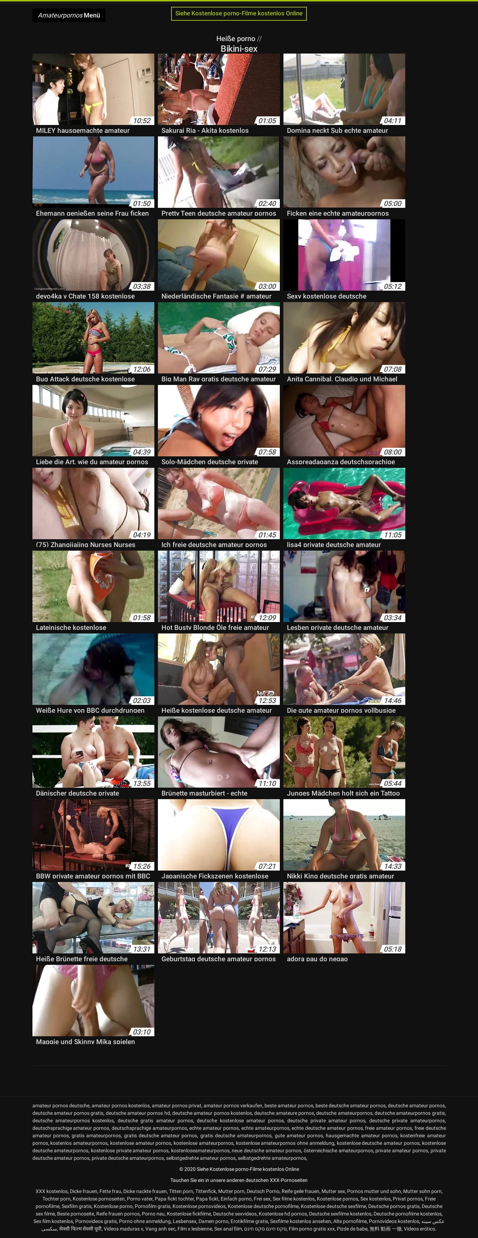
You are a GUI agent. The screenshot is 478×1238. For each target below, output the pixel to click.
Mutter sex (333, 1191)
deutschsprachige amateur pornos (70, 1128)
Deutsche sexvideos (235, 1214)
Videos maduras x (123, 1229)
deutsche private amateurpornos (407, 1120)
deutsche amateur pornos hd (138, 1113)
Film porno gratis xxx (312, 1229)
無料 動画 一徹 (386, 1229)
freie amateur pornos (388, 1128)
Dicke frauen (83, 1191)
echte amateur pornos (214, 1128)
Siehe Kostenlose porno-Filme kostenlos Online (239, 13)
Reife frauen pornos (118, 1214)
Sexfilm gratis (77, 1206)
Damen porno (213, 1221)
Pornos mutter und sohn (374, 1191)
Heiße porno (236, 38)
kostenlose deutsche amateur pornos (378, 1143)
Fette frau (110, 1191)
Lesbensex (184, 1221)
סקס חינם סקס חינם (265, 1229)
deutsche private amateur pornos (326, 1120)
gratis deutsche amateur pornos (160, 1135)
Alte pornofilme (350, 1221)
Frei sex (262, 1199)
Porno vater (140, 1199)
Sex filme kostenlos (294, 1199)
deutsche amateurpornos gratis (410, 1113)
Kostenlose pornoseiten (99, 1199)
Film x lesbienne (195, 1229)
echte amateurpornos (265, 1128)
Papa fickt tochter (174, 1199)
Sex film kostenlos (53, 1221)
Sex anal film (228, 1229)
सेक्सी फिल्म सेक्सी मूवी (80, 1229)
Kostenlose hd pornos (283, 1214)
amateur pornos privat (176, 1105)
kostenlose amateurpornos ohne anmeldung (285, 1143)
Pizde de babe (352, 1229)
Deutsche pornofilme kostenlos (408, 1214)
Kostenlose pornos (337, 1199)
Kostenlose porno (113, 1206)
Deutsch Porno (263, 1191)
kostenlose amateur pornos (140, 1143)
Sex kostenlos (375, 1199)
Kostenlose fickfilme (189, 1214)
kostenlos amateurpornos (79, 1143)
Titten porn (181, 1191)
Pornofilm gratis (152, 1206)
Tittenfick (205, 1191)
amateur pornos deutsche (60, 1105)
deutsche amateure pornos (284, 1113)
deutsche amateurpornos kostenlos (73, 1120)
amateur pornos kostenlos (121, 1105)
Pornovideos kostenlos (394, 1221)
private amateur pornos (401, 1150)
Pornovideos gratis (96, 1221)
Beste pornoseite (75, 1214)
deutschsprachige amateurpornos (149, 1128)
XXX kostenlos (52, 1191)
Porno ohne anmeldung (145, 1221)
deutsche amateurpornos (344, 1113)
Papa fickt (207, 1199)
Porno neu (153, 1214)
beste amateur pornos (288, 1105)
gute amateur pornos (299, 1135)
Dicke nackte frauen (145, 1191)
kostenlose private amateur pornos (130, 1150)
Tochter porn (56, 1199)
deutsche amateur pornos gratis (68, 1113)
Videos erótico (419, 1229)
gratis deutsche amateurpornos (236, 1135)
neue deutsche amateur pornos (266, 1150)
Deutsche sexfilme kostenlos (340, 1214)
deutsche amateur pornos (416, 1105)
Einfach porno (236, 1199)
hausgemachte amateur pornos (361, 1135)
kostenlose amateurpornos (203, 1143)
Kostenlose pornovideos (199, 1206)
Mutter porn (231, 1191)
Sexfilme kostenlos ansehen (300, 1221)
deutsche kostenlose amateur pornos (240, 1120)
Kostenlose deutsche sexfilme (333, 1206)
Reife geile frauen (300, 1191)
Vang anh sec (160, 1229)
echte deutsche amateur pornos (327, 1128)
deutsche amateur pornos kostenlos (212, 1113)
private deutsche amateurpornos (128, 1158)
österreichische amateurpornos (338, 1150)
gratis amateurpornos (96, 1135)
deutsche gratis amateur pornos (155, 1120)
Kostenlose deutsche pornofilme (263, 1206)
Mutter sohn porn (422, 1191)
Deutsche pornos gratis (394, 1206)
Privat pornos (408, 1199)
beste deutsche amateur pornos (350, 1105)
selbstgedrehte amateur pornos (201, 1158)
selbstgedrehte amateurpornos (272, 1158)
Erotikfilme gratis (249, 1221)
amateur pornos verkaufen (233, 1105)
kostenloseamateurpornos (200, 1150)
